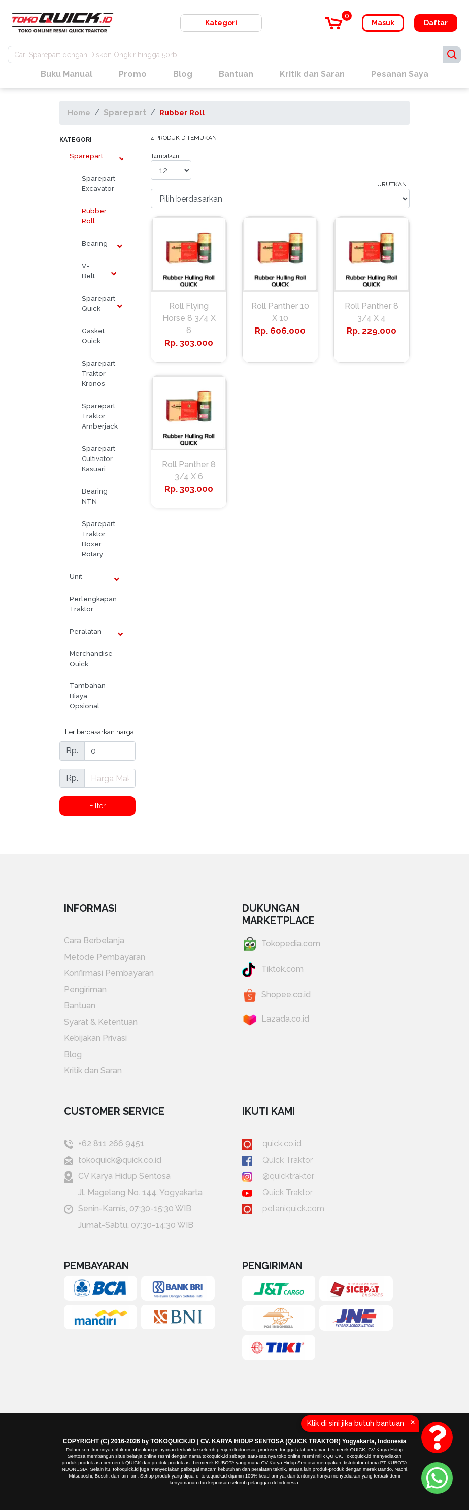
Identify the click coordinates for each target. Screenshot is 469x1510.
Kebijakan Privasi (95, 1038)
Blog (182, 74)
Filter (97, 806)
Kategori (221, 23)
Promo (133, 74)
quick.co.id (272, 1143)
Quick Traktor (277, 1160)
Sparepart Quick (96, 303)
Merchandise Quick (91, 658)
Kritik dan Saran (312, 74)
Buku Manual (66, 74)
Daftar (436, 23)
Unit (76, 576)
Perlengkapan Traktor (93, 604)
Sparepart (125, 112)
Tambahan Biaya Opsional (88, 695)
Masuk (383, 23)
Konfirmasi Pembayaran (109, 973)
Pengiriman (85, 989)
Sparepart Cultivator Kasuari (96, 458)
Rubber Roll (182, 112)
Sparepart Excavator (96, 183)
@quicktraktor (278, 1176)
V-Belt (88, 270)
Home (79, 112)
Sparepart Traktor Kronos (96, 373)
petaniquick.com (283, 1208)
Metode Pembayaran (104, 957)
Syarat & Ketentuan (101, 1022)
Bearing (95, 243)
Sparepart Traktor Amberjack (96, 416)
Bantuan (236, 74)
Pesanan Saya (399, 74)
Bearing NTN (95, 496)
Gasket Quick (93, 335)
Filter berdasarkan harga (96, 732)
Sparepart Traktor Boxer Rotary (96, 538)
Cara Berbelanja (94, 940)
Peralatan (86, 631)
